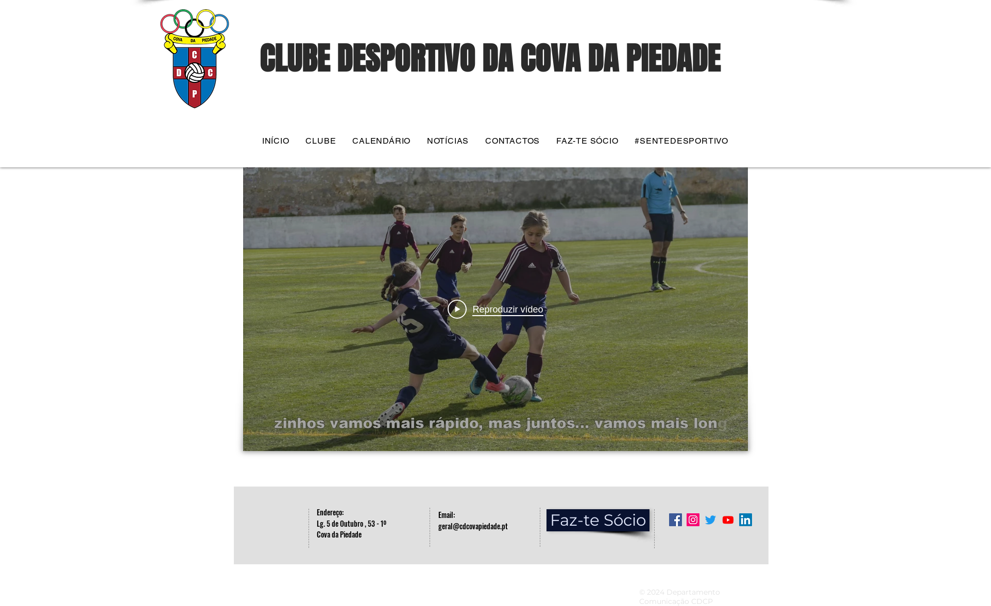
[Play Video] (495, 309)
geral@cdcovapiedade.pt (473, 526)
